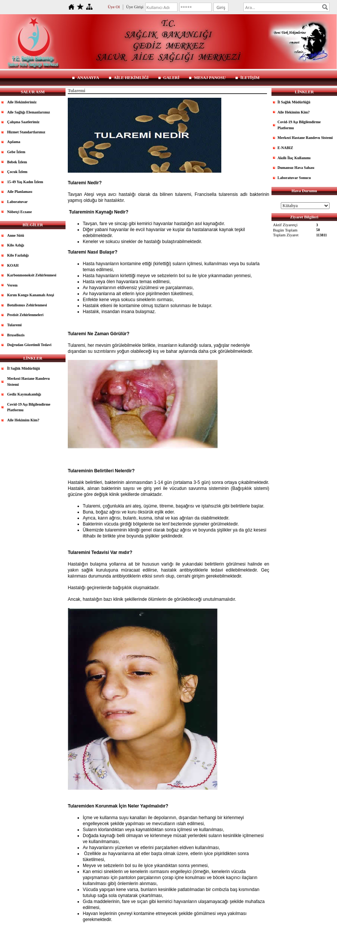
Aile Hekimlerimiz (22, 102)
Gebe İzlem (16, 152)
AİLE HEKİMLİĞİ (131, 77)
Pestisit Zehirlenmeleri (25, 315)
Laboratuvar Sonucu (294, 178)
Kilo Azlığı (15, 245)
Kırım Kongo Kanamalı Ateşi (30, 295)
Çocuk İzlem (17, 172)
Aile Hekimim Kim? (23, 420)
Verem (12, 285)
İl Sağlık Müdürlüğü (23, 368)
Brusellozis (16, 335)
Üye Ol (114, 6)
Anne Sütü (15, 235)
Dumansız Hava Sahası (295, 168)
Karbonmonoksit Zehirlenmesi (31, 275)
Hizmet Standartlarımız (26, 132)
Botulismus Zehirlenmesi (27, 305)
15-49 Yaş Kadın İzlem (25, 182)
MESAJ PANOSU (209, 77)
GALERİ (171, 77)
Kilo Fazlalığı (18, 255)
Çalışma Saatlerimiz (23, 122)
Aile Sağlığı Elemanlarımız (28, 112)
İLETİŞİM (249, 77)
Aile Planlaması (19, 192)
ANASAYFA (88, 77)
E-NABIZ (285, 148)
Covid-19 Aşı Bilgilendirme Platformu (29, 407)
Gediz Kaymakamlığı (24, 394)
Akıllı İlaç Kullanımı (293, 158)
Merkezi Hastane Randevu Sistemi (28, 381)
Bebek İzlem (17, 162)
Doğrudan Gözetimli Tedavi (29, 345)
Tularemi (14, 325)
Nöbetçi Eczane (19, 212)
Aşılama (13, 142)
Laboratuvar (17, 202)
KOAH (13, 265)
